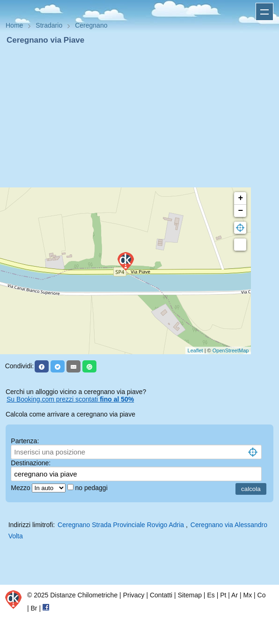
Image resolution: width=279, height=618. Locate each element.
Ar (234, 595)
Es (210, 595)
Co (261, 595)
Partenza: (25, 441)
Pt (223, 595)
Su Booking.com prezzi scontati (70, 399)
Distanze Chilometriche (83, 595)
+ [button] (240, 198)
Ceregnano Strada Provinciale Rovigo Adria (121, 525)
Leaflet (195, 350)
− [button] (240, 210)
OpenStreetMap (231, 350)
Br (34, 608)
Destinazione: (31, 463)
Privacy (134, 595)
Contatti (161, 595)
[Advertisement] (139, 116)
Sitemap (190, 595)
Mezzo (21, 487)
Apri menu (264, 12)
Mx (247, 595)
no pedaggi (92, 487)
